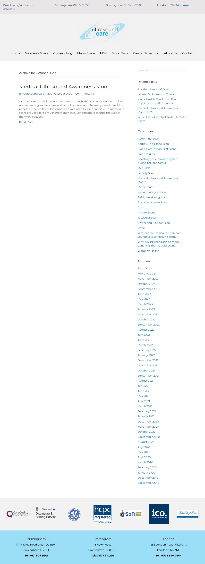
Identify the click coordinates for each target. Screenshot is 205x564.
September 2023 (149, 289)
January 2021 (146, 416)
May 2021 (143, 396)
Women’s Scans (37, 53)
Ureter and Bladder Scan (154, 222)
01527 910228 (132, 5)
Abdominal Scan (148, 138)
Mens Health (146, 187)
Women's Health (149, 250)
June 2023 (144, 294)
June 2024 (144, 268)
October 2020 (147, 431)
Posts (141, 207)
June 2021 (144, 391)
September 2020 (149, 436)
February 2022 (147, 350)
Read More (26, 122)
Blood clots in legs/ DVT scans (157, 148)
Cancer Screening (146, 53)
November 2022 (148, 314)
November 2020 (148, 426)
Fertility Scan (146, 173)
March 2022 (145, 345)
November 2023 (148, 278)
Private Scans (146, 212)
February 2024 (147, 273)
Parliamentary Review (152, 192)
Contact (188, 53)
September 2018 (148, 482)
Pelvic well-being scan (152, 197)
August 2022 (146, 329)
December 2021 (148, 360)
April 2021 (144, 401)
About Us (171, 53)
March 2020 (145, 462)
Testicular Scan (147, 217)
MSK (103, 53)
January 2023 (146, 309)
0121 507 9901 (82, 5)
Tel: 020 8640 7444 (169, 555)
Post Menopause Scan (152, 202)
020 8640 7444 (179, 5)
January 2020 (146, 472)
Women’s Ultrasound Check (156, 94)
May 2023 (144, 299)
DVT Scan (144, 167)
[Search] (162, 70)
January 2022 (146, 355)
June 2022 (144, 340)
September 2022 (149, 324)
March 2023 (145, 304)
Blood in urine (147, 154)
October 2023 (146, 283)
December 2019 (148, 477)
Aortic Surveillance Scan (153, 143)
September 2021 (148, 375)
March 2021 (145, 406)
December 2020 (148, 421)
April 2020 (144, 457)
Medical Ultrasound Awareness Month (65, 87)
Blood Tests (119, 53)
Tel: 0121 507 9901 (36, 555)
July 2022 (144, 334)
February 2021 (147, 411)
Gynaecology (62, 53)
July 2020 (144, 447)
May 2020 (144, 452)
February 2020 (147, 467)
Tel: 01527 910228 (102, 555)
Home (15, 53)
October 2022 (146, 319)
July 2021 (143, 385)
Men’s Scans (86, 53)
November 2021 (148, 365)
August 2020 (146, 441)
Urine (141, 227)
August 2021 (146, 380)
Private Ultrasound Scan (153, 89)
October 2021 (146, 370)
